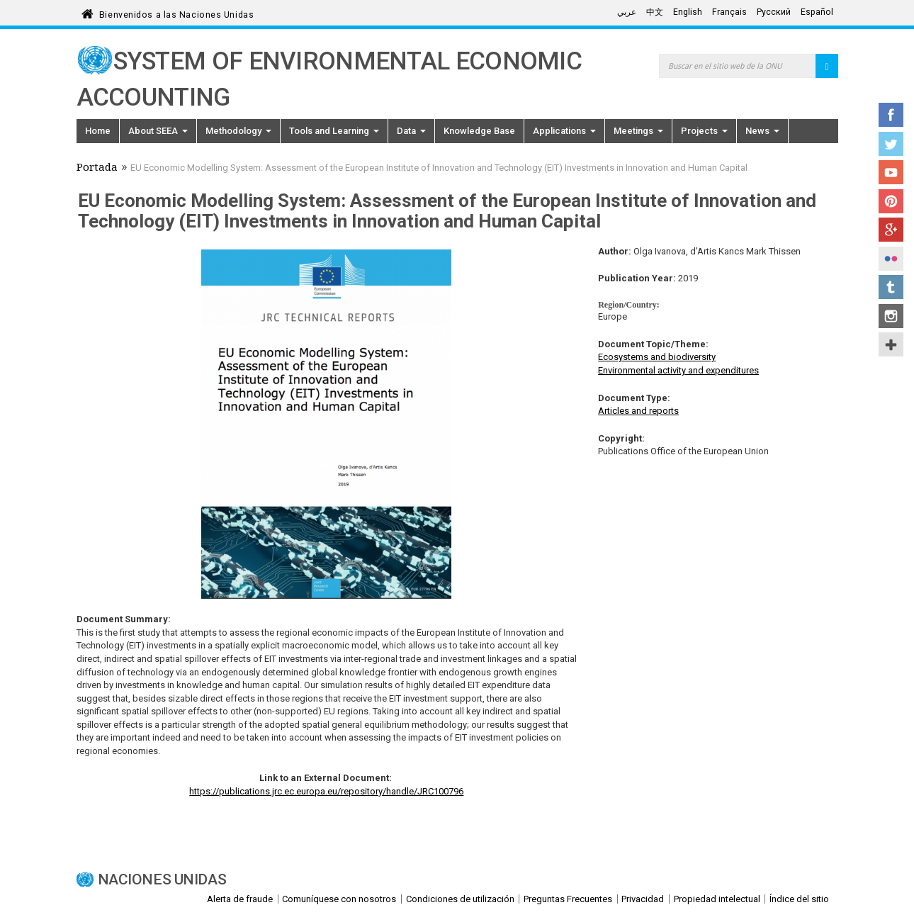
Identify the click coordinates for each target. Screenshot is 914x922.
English (687, 12)
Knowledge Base (479, 130)
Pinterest (891, 201)
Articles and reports (638, 410)
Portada (97, 168)
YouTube (891, 172)
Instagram (891, 316)
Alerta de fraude (240, 899)
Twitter (891, 144)
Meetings (638, 130)
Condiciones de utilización (460, 899)
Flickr (891, 259)
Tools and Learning (334, 130)
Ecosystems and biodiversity (657, 357)
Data (411, 130)
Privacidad (642, 899)
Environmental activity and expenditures (678, 370)
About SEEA (158, 130)
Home (98, 130)
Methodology (238, 130)
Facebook (891, 115)
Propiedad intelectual (717, 899)
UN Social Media (891, 344)
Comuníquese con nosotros (339, 899)
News (762, 130)
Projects (704, 130)
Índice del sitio (799, 899)
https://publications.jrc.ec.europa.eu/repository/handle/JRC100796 (326, 791)
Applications (564, 130)
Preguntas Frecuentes (568, 899)
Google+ (891, 230)
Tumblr (891, 287)
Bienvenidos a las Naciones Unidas (176, 12)
